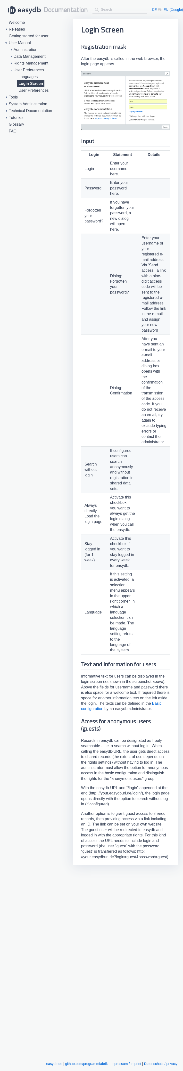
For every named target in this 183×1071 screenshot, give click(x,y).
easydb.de (54, 1064)
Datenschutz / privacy (160, 1064)
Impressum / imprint (125, 1064)
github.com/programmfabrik (86, 1064)
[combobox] (119, 10)
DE (154, 10)
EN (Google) (173, 10)
